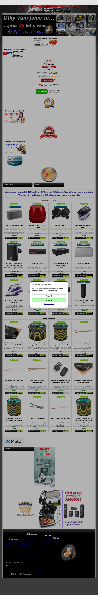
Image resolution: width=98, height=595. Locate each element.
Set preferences (49, 304)
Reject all (49, 296)
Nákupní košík (19, 2)
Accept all (49, 300)
